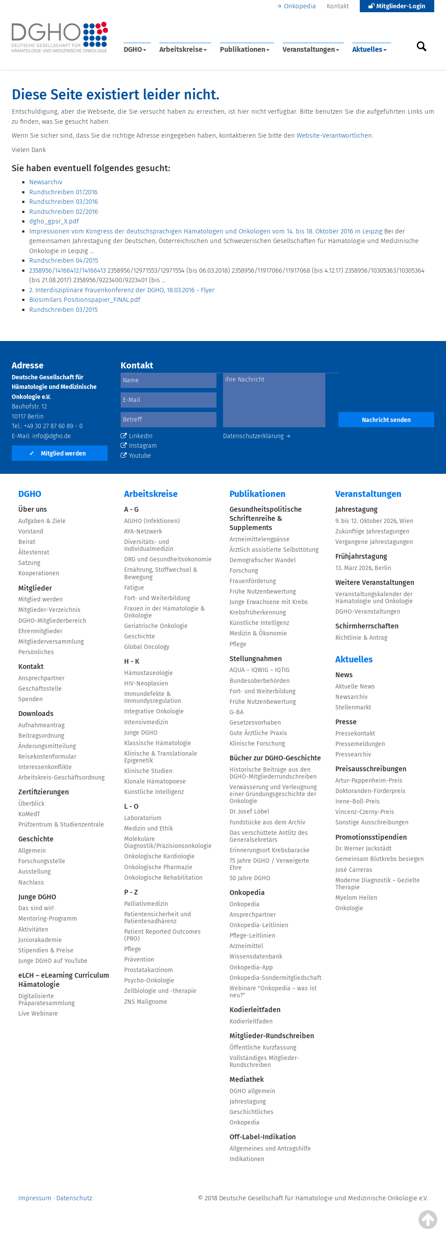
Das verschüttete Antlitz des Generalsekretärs (269, 836)
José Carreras (353, 870)
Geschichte (36, 839)
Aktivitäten (33, 929)
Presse (346, 722)
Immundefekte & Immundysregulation (152, 697)
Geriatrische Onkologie (156, 626)
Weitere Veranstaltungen (374, 582)
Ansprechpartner (41, 678)
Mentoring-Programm (47, 918)
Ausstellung (34, 871)
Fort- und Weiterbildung (157, 598)
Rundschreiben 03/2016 (63, 202)
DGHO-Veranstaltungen (367, 611)
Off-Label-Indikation (263, 1137)
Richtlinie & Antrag (361, 637)
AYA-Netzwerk (143, 531)
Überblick (31, 803)
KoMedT (29, 814)
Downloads (36, 713)
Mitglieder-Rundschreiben (272, 1036)
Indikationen (247, 1159)
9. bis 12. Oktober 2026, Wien (374, 521)
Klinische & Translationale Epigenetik (160, 757)
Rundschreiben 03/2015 (63, 310)
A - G (131, 509)
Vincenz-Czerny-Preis (364, 812)
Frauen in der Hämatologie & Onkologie (164, 612)
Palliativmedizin (146, 904)
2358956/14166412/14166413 (67, 270)
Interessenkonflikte (45, 767)
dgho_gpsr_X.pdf (54, 221)
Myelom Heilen (356, 897)
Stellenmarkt (353, 707)
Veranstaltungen (311, 49)
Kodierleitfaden (255, 1010)
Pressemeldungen (360, 744)
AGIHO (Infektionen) (152, 521)
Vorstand (30, 531)
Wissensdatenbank (256, 956)
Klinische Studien (148, 771)
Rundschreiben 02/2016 (63, 212)
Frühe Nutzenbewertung (263, 591)
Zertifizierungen (43, 792)
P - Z (131, 892)
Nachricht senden (386, 420)
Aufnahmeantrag (41, 725)
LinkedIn (136, 436)
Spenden (30, 699)
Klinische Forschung (257, 743)
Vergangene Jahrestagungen (374, 542)
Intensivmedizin (146, 722)
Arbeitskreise (183, 49)
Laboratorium (143, 818)
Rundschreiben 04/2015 (63, 260)
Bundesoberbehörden (260, 681)
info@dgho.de (51, 436)
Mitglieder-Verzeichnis (49, 610)
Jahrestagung (248, 1101)
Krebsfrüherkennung (258, 612)
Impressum (34, 1198)
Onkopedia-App (251, 967)
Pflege (132, 949)
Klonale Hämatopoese (155, 781)
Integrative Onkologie (154, 711)
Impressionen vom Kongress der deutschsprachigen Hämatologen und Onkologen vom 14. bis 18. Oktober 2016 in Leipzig (205, 231)
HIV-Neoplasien (146, 683)
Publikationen (245, 49)
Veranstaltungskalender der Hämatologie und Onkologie (374, 598)
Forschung (244, 570)
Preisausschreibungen (370, 769)
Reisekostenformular (47, 756)
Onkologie (349, 908)
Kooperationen (38, 573)
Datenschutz (74, 1198)
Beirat (26, 542)
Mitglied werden (57, 453)
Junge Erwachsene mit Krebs (269, 602)
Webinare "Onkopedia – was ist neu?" (273, 992)
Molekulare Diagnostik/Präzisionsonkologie (168, 842)
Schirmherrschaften (367, 626)
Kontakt (338, 6)
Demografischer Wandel (263, 560)
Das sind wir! (36, 908)
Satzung (29, 563)
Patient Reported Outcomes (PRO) (162, 935)
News (344, 675)
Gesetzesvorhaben (255, 722)
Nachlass (31, 882)
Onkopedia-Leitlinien (259, 925)
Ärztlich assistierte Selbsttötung (274, 550)
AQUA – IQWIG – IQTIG (260, 670)
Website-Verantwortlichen (334, 135)
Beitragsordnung (41, 735)
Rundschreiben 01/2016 (63, 192)
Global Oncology (146, 647)
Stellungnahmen (256, 659)
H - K (131, 661)
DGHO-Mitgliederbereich (52, 621)
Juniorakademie (40, 940)
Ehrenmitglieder (40, 631)
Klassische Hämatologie (157, 743)
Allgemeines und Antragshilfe (270, 1148)
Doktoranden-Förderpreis (370, 791)
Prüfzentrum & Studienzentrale (61, 824)
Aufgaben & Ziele (42, 521)
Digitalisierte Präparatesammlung (46, 1000)
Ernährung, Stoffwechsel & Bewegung (160, 573)
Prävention (139, 959)
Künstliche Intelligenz (154, 792)
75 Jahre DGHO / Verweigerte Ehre (269, 864)
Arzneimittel (246, 946)
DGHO (135, 49)
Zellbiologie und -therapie (160, 991)
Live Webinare (38, 1013)
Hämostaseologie (148, 673)
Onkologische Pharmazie (158, 867)
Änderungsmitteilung (47, 746)
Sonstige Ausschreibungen (372, 822)
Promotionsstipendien (371, 837)
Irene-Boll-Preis (357, 801)
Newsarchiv (45, 182)
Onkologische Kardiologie (159, 856)
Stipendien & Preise (46, 950)
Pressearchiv (353, 754)
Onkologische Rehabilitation (163, 877)
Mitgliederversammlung (51, 641)
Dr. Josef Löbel (249, 811)
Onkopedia (300, 6)
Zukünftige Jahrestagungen (372, 531)
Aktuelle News (355, 686)
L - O (131, 806)
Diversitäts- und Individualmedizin (148, 545)
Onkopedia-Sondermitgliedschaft (275, 978)
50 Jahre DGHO (250, 878)
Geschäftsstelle (40, 688)
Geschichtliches (252, 1112)
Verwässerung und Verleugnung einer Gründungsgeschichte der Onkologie (273, 794)
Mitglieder (35, 588)
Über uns (32, 509)
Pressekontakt (355, 733)
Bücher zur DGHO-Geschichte (275, 758)
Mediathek (247, 1079)
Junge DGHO (37, 897)
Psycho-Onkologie (149, 980)
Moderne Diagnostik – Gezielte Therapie (377, 884)
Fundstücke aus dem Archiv (267, 822)
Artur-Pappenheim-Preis (368, 780)
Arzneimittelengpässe (260, 539)
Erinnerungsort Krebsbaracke (270, 850)
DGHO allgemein (252, 1091)
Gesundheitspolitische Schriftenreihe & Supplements (266, 518)
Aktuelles (369, 49)
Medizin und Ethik (148, 828)
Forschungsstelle (41, 861)
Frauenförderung (253, 581)
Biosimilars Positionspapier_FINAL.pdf (84, 300)
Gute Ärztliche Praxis (258, 733)
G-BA (236, 712)
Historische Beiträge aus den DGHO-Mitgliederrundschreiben (273, 773)
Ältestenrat (33, 552)
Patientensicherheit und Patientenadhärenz (157, 918)
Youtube (136, 455)
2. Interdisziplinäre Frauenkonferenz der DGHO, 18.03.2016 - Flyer (122, 290)
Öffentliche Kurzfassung (263, 1047)
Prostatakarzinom (148, 970)
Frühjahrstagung (361, 556)
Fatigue (134, 587)
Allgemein (32, 850)
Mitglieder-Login (397, 6)
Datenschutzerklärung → (257, 436)
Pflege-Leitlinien (252, 935)
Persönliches (36, 652)
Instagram (139, 445)
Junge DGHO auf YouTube (53, 961)
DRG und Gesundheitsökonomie (168, 559)
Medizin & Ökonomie (258, 633)
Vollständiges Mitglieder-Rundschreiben (264, 1061)
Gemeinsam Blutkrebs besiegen (379, 859)
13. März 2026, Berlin (363, 568)
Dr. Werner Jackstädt (363, 848)
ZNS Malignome (145, 1002)
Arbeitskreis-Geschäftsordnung (61, 777)
